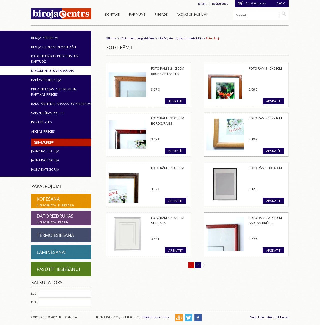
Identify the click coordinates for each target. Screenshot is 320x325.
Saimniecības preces (47, 113)
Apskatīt (175, 101)
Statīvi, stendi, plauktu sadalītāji (180, 38)
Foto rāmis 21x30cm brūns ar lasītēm (167, 71)
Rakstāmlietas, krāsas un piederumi (61, 103)
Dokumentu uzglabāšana (52, 70)
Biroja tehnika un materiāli (53, 47)
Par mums (137, 14)
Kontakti (112, 14)
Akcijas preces (43, 131)
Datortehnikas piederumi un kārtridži (55, 59)
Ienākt (202, 3)
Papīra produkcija (46, 80)
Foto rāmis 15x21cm (265, 68)
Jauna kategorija (45, 151)
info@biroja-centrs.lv (155, 317)
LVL (33, 293)
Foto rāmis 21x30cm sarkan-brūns (265, 220)
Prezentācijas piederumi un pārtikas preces (53, 92)
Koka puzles (41, 122)
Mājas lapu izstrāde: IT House (269, 317)
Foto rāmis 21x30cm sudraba (167, 220)
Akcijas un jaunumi (192, 14)
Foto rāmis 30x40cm (265, 168)
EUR (33, 302)
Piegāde (161, 14)
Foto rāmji (213, 38)
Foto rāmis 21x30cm (167, 168)
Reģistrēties (220, 3)
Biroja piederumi (44, 37)
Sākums (111, 38)
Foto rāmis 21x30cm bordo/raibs (167, 121)
